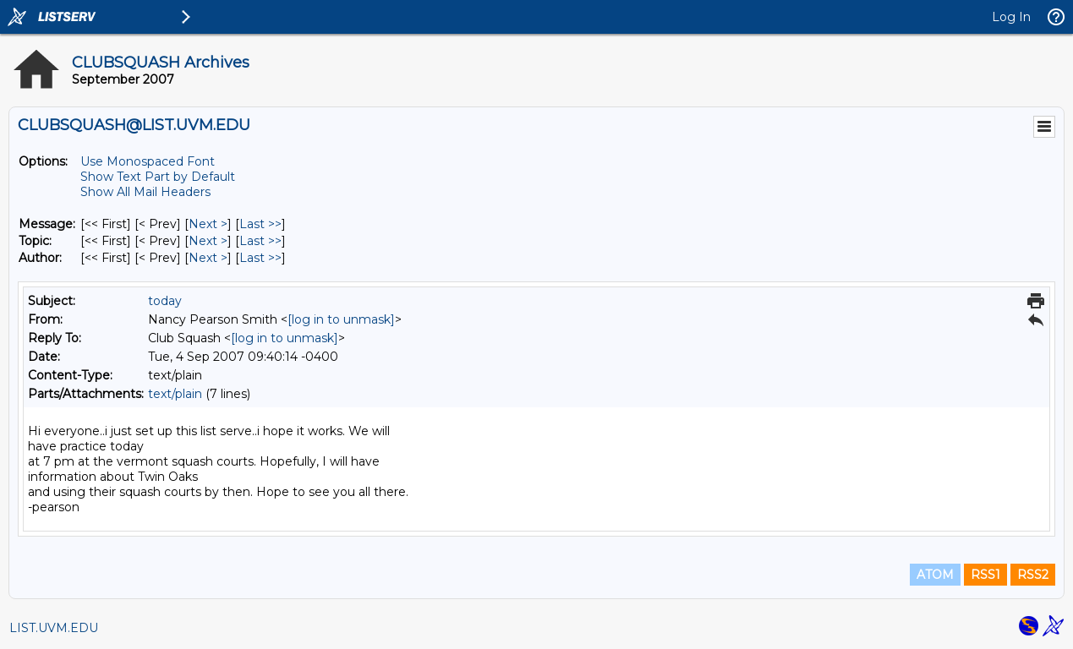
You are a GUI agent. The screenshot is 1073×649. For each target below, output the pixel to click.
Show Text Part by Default (157, 176)
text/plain (175, 393)
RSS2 (1032, 574)
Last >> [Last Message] (260, 224)
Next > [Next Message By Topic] (208, 240)
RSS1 (985, 574)
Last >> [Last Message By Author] (260, 257)
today (165, 300)
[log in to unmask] (341, 319)
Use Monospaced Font (147, 161)
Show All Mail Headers (145, 191)
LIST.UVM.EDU (53, 627)
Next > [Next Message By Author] (208, 257)
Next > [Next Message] (208, 224)
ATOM (935, 574)
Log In (1011, 17)
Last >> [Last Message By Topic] (260, 240)
